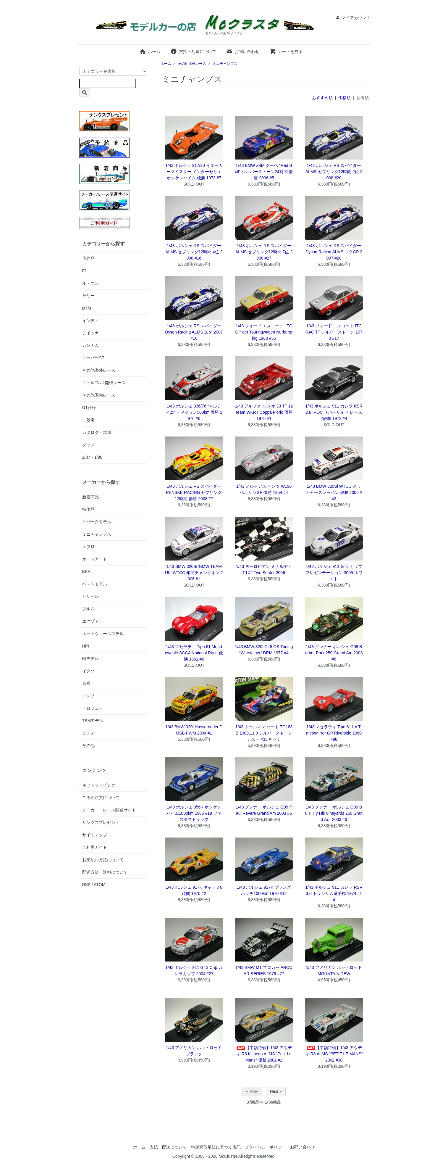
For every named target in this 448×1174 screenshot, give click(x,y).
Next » (276, 1091)
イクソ (88, 671)
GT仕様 (89, 407)
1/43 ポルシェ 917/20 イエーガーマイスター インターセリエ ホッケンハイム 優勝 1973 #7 (194, 171)
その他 (88, 745)
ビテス (88, 733)
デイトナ (90, 333)
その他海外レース (192, 64)
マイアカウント (353, 17)
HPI (85, 646)
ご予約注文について (100, 797)
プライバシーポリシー (265, 1147)
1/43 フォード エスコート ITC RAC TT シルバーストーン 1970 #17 (334, 332)
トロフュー (92, 708)
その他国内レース (98, 395)
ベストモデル (94, 584)
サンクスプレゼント (100, 822)
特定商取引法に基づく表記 (216, 1147)
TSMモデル (92, 720)
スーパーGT (93, 357)
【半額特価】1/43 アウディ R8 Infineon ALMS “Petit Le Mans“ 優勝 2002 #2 (264, 1053)
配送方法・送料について (105, 872)
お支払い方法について (103, 859)
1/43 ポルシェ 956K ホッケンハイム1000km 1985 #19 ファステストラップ (193, 813)
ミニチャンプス (225, 64)
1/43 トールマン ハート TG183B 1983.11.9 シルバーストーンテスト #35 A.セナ (264, 733)
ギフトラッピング (98, 785)
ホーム (149, 51)
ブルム (88, 608)
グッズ (88, 444)
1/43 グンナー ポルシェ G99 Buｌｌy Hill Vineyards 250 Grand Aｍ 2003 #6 (334, 813)
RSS (86, 884)
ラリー (88, 295)
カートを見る (286, 51)
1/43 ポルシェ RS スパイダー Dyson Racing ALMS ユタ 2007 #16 (194, 332)
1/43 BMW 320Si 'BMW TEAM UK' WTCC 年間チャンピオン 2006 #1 (194, 572)
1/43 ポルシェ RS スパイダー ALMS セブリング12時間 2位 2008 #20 (334, 171)
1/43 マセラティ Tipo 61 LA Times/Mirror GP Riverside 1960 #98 (334, 733)
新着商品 (90, 497)
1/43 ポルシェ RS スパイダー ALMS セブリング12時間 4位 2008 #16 (193, 251)
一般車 (88, 420)
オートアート (94, 559)
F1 (84, 270)
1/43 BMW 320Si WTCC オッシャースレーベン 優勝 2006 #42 (334, 492)
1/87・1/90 (92, 457)
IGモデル (90, 658)
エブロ (88, 546)
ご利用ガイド (94, 847)
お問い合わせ (242, 51)
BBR (86, 571)
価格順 (344, 97)
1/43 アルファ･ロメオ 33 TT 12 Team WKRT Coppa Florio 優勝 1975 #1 (264, 412)
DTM (86, 308)
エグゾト (90, 621)
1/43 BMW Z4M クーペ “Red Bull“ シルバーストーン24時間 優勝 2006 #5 (264, 171)
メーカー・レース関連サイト (109, 810)
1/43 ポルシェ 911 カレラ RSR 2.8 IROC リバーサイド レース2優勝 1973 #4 (334, 412)
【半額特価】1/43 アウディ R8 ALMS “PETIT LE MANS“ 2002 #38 (334, 1053)
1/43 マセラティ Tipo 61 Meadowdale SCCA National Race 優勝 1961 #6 (194, 652)
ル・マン (90, 283)
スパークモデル (96, 521)
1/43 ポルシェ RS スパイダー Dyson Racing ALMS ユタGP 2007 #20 (333, 251)
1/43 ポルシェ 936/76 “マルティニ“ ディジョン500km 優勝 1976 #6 (194, 412)
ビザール (90, 596)
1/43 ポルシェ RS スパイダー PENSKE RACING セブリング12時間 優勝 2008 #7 (194, 492)
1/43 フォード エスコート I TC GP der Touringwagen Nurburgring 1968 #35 (263, 332)
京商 (86, 683)
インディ (90, 320)
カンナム (90, 345)
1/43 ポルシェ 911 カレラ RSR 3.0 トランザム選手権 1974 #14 (334, 893)
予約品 (88, 258)
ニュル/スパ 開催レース (104, 382)
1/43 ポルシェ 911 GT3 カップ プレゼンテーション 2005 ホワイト (334, 572)
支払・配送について (193, 51)
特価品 (88, 509)
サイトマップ (94, 834)
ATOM (99, 884)
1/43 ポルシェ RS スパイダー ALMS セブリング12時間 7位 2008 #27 (263, 251)
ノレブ (88, 695)
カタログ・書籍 (96, 432)
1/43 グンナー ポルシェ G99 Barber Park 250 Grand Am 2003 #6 (334, 652)
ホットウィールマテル (103, 633)
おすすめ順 (322, 97)
